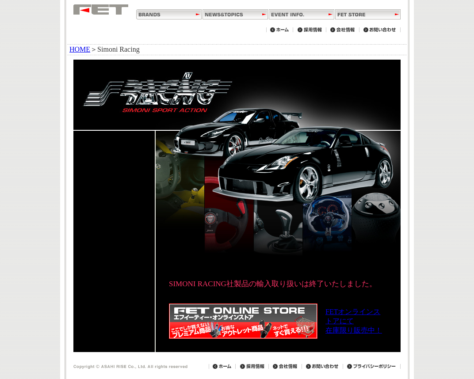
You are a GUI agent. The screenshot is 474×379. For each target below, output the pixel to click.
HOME (79, 49)
